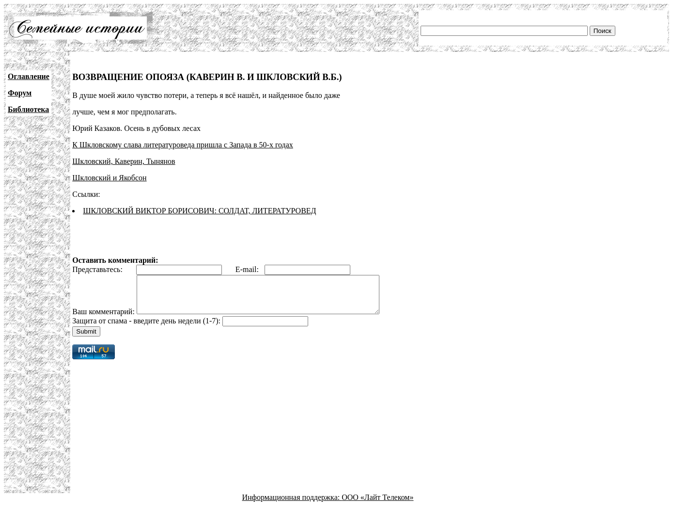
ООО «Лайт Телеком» (377, 504)
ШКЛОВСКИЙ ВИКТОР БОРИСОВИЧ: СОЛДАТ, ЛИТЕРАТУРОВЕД (199, 211)
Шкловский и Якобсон (109, 178)
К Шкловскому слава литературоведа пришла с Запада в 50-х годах (182, 145)
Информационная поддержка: (292, 504)
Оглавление (28, 76)
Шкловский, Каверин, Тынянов (123, 161)
